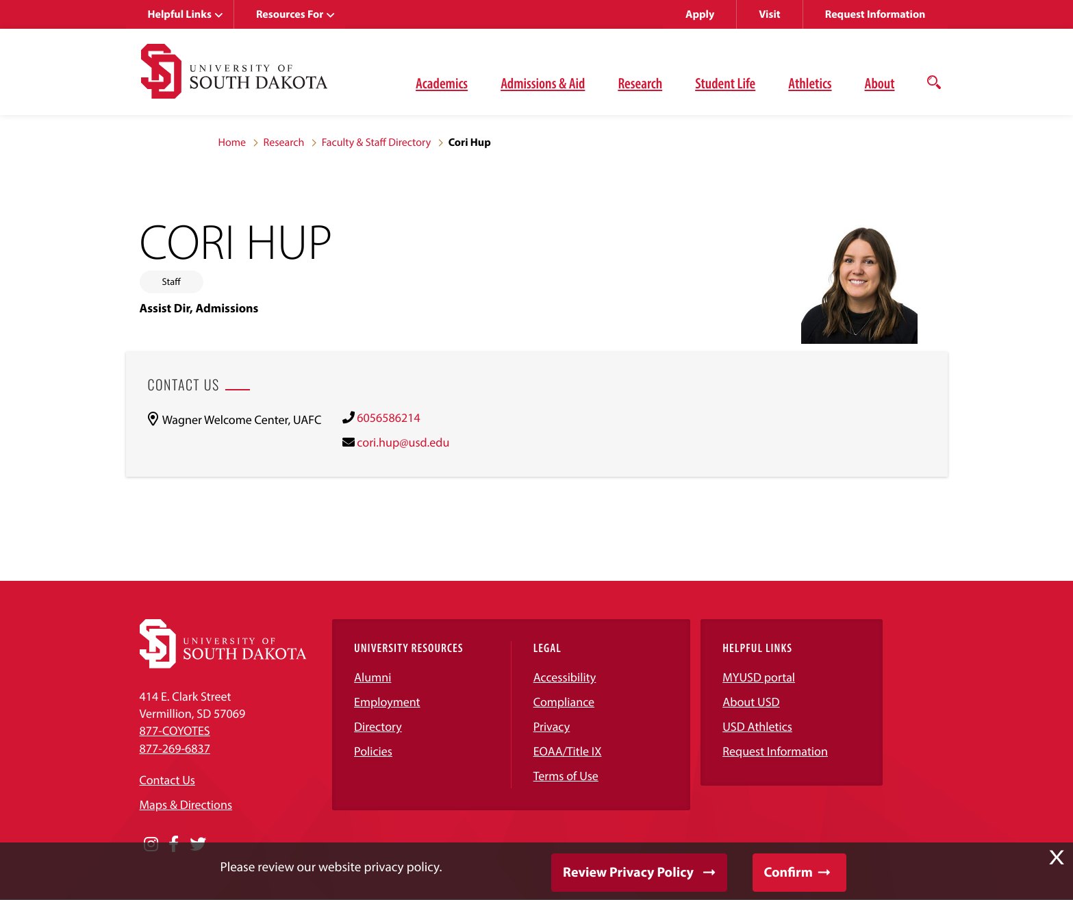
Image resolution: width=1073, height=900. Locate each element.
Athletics (809, 82)
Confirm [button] (788, 872)
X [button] (1056, 858)
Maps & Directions (186, 804)
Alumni (372, 677)
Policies (373, 751)
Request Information (875, 14)
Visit (769, 14)
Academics (442, 82)
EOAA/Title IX (567, 751)
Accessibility (564, 677)
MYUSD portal (758, 677)
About (880, 82)
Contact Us (167, 780)
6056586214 (388, 417)
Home (232, 142)
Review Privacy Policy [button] (628, 872)
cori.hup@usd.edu (403, 442)
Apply (699, 14)
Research (640, 82)
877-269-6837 (175, 748)
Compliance (563, 702)
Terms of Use (565, 776)
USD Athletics (757, 726)
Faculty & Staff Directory (376, 142)
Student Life (725, 82)
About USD (750, 702)
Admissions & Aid (543, 82)
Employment (387, 702)
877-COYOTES (175, 730)
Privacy (551, 726)
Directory (378, 726)
